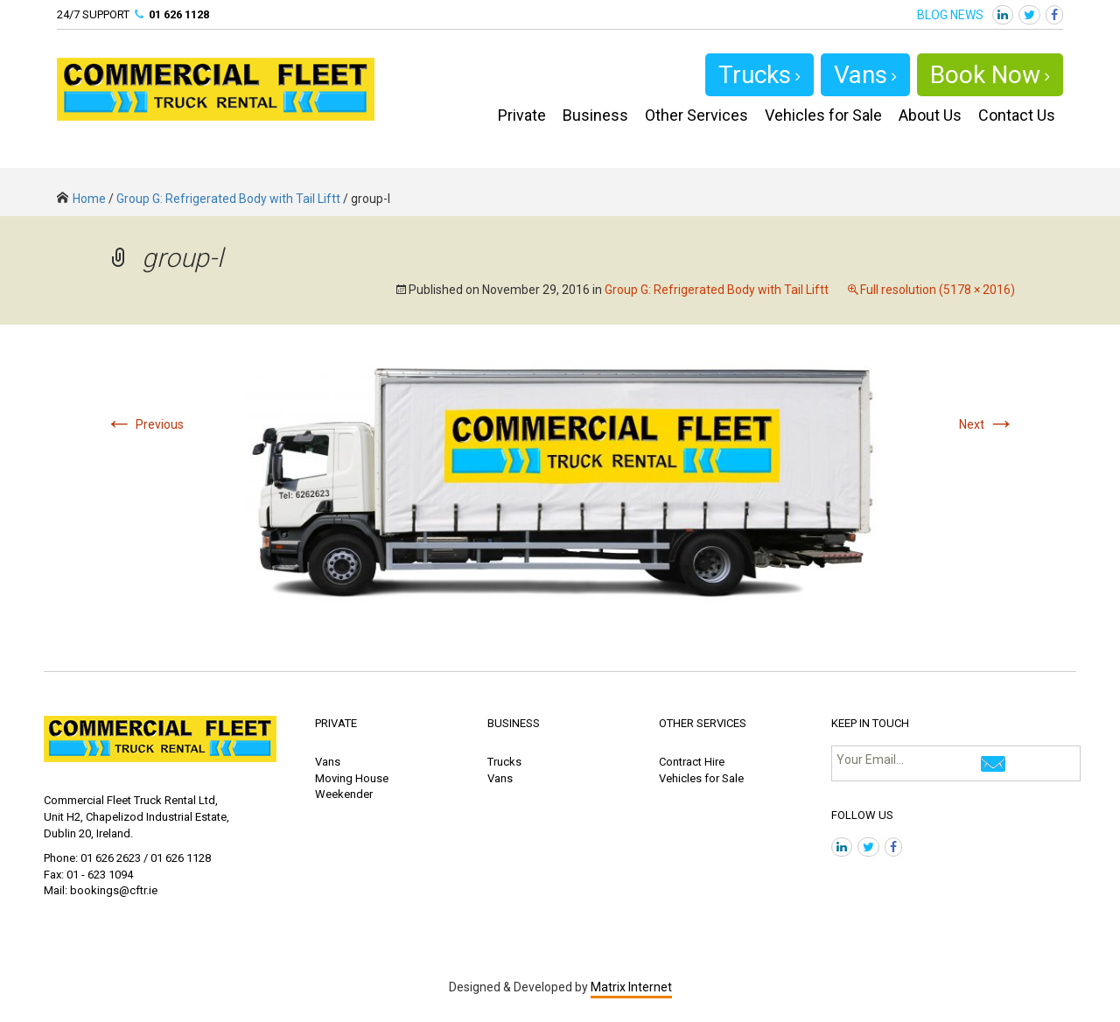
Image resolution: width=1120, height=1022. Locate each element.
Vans (865, 74)
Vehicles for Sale (823, 115)
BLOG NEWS (950, 15)
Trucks (759, 74)
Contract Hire (691, 761)
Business (595, 115)
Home (81, 199)
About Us (930, 115)
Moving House (351, 778)
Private (522, 115)
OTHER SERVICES (702, 723)
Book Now (990, 74)
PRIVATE (336, 723)
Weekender (344, 794)
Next (987, 424)
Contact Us (1016, 115)
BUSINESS (513, 723)
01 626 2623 (110, 857)
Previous (144, 424)
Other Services (696, 115)
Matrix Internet (631, 987)
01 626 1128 (179, 14)
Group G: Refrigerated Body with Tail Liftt (228, 199)
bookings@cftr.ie (114, 890)
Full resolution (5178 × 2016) (937, 290)
